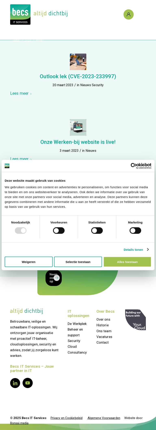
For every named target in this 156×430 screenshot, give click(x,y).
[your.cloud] (135, 319)
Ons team (104, 331)
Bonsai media (19, 423)
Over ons (103, 319)
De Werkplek (77, 324)
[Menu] (139, 14)
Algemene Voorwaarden (104, 418)
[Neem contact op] (54, 278)
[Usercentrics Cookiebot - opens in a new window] (133, 166)
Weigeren (28, 262)
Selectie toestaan (78, 262)
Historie (102, 325)
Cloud (72, 346)
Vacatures (104, 337)
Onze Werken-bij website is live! (78, 142)
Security (97, 85)
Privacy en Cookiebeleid (66, 418)
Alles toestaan (127, 262)
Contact (102, 342)
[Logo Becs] (38, 14)
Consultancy (77, 352)
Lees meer (21, 93)
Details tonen (133, 249)
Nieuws (85, 85)
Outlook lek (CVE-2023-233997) (78, 76)
